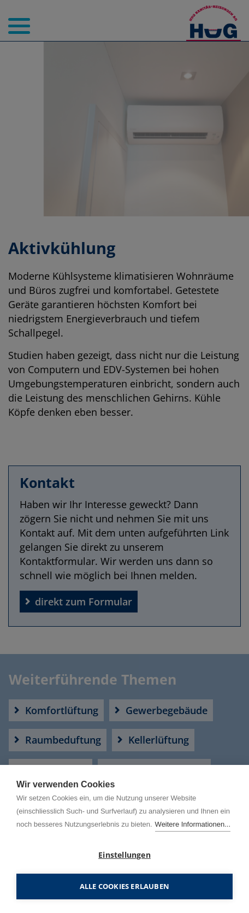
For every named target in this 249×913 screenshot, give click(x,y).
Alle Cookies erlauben (124, 886)
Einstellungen (124, 855)
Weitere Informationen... (193, 824)
